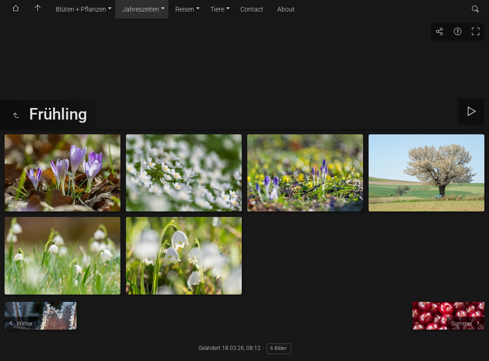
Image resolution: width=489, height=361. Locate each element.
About (286, 9)
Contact (251, 9)
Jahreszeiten (140, 9)
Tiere (217, 9)
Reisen (184, 9)
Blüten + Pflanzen (81, 9)
